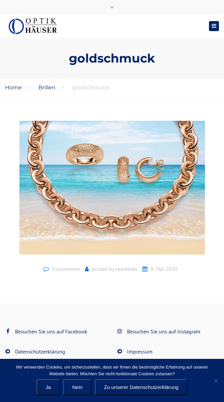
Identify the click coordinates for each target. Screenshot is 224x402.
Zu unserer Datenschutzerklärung (141, 387)
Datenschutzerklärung (40, 351)
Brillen (46, 87)
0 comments (66, 269)
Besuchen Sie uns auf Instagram (163, 331)
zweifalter (126, 269)
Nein (77, 387)
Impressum (139, 351)
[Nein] (215, 380)
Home (13, 87)
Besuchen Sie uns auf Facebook (51, 331)
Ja (48, 387)
